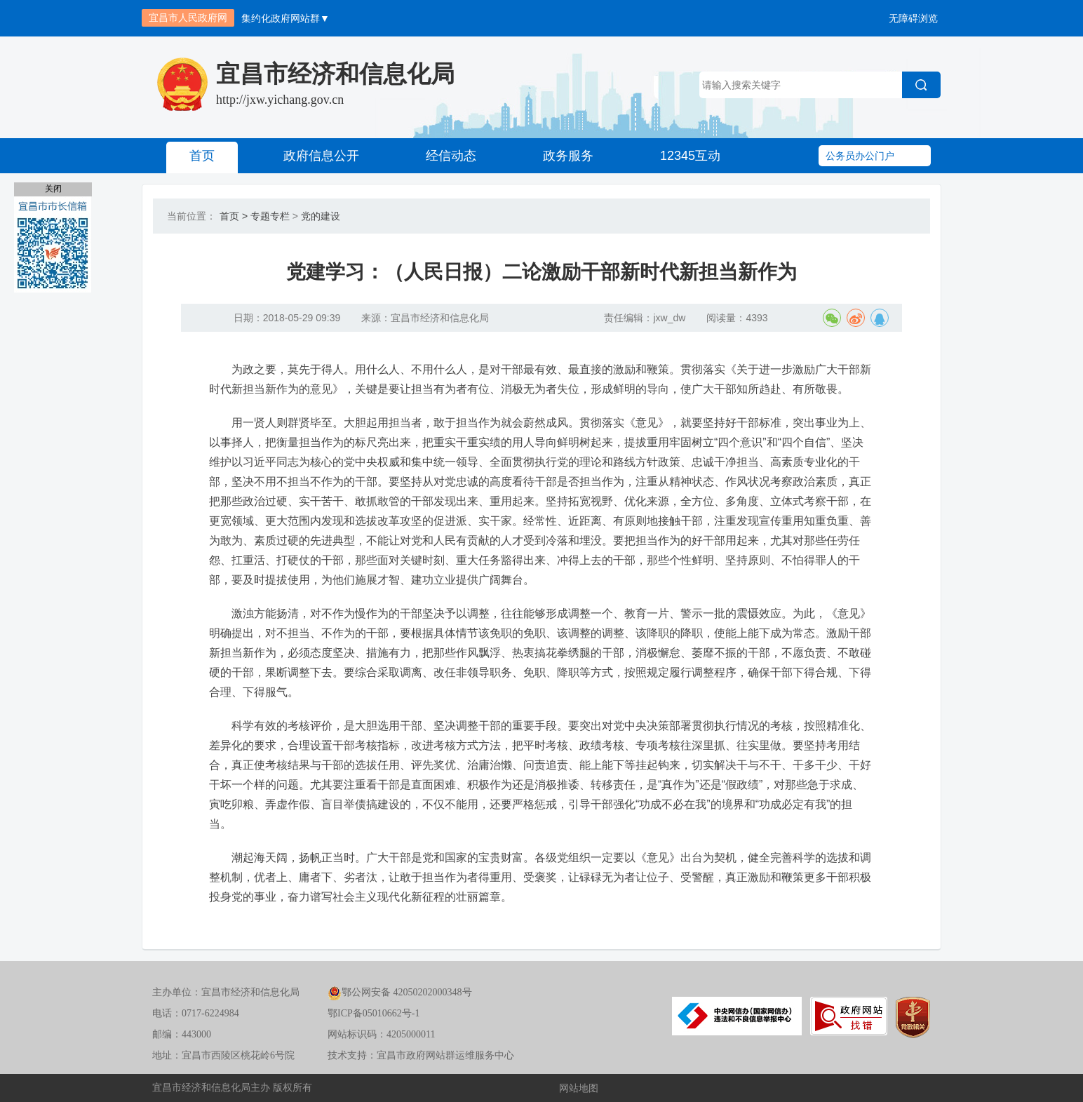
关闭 (53, 189)
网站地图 (578, 1088)
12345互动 (690, 156)
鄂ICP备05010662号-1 (373, 1013)
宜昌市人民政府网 (188, 17)
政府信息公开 (321, 156)
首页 (202, 156)
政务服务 (568, 156)
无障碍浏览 (913, 18)
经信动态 (451, 156)
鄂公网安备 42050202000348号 (400, 992)
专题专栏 (270, 216)
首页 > (234, 216)
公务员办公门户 (860, 155)
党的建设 (320, 216)
